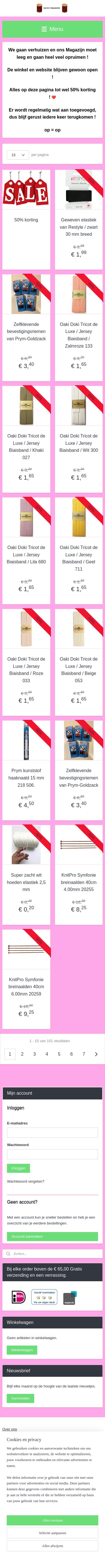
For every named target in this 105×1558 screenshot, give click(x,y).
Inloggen (18, 1168)
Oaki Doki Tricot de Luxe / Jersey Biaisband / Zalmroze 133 (79, 335)
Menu (52, 29)
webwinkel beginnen (86, 1538)
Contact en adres (16, 1460)
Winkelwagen (22, 1350)
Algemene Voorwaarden (21, 1450)
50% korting (26, 220)
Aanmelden (20, 1398)
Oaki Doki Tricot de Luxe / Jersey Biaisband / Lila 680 (26, 554)
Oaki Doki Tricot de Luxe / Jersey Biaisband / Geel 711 (79, 558)
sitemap (57, 1538)
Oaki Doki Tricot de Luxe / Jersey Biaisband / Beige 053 (79, 670)
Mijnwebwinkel (61, 1547)
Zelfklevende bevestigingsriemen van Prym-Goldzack (26, 331)
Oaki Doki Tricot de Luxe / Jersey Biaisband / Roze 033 (26, 670)
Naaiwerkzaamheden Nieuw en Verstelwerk (37, 1439)
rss (68, 1538)
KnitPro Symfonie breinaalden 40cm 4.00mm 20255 (79, 882)
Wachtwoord (18, 1145)
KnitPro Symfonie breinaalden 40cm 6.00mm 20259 (26, 986)
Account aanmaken (27, 1236)
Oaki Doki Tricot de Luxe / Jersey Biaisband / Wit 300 (78, 443)
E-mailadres (17, 1123)
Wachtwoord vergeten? (25, 1181)
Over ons (9, 1429)
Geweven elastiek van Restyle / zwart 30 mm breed (79, 227)
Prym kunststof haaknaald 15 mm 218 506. (26, 778)
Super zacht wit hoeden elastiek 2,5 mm (26, 882)
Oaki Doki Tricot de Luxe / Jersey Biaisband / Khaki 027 (26, 447)
